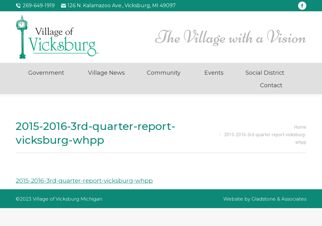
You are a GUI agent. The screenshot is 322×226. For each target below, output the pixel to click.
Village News (106, 72)
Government (46, 72)
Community (163, 72)
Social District (265, 72)
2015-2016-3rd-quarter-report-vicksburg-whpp (84, 180)
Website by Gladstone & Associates (264, 199)
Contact (271, 85)
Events (214, 72)
